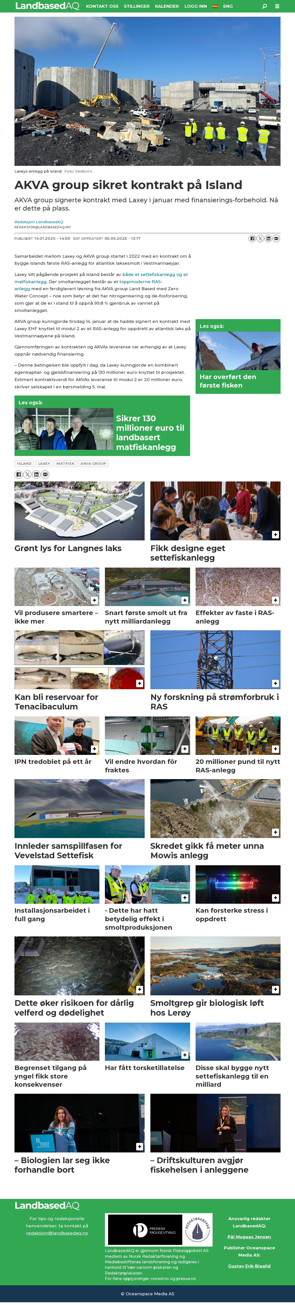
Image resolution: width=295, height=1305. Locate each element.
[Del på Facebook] (252, 238)
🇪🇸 (215, 6)
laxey (44, 463)
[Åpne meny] (277, 6)
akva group (93, 463)
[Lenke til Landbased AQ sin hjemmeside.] (147, 1206)
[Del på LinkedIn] (268, 238)
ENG (228, 6)
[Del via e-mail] (276, 238)
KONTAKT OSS (102, 6)
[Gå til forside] (47, 6)
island (24, 463)
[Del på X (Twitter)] (260, 238)
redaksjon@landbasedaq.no (57, 1233)
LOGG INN (196, 6)
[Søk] (265, 6)
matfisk (65, 463)
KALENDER (167, 6)
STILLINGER (137, 6)
